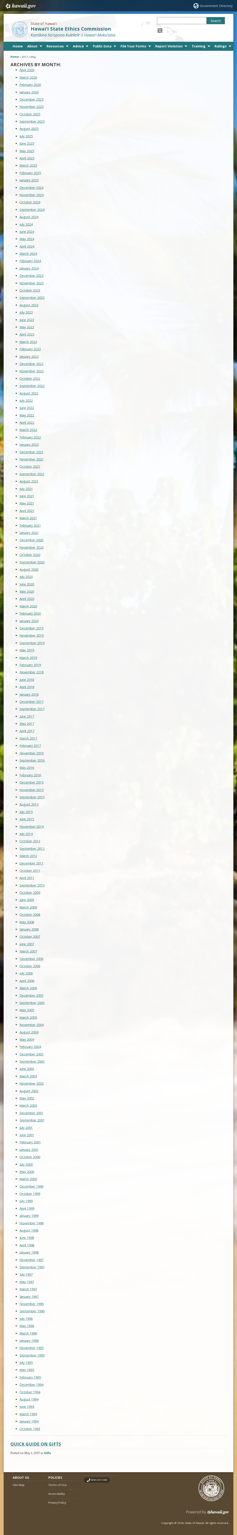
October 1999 (30, 1193)
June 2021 (27, 496)
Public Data (102, 46)
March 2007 (28, 951)
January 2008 (29, 929)
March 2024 (28, 253)
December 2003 (31, 1054)
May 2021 (27, 503)
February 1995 (30, 1377)
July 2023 (26, 312)
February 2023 (30, 349)
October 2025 (30, 114)
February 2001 (30, 1142)
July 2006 (26, 973)
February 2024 (30, 261)
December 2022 (31, 364)
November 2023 (32, 283)
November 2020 (32, 547)
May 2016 (27, 767)
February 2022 (30, 437)
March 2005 (28, 1017)
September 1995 (32, 1355)
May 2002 (27, 1098)
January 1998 (29, 1252)
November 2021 (32, 459)
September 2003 (32, 1061)
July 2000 (26, 1164)
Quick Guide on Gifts (35, 1444)
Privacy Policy (57, 1503)
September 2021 (32, 474)
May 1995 (27, 1370)
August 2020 (29, 569)
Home (18, 46)
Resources (55, 46)
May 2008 (27, 922)
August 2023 (29, 305)
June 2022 (27, 408)
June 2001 (27, 1135)
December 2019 (31, 628)
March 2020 (28, 606)
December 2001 (31, 1113)
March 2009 (28, 907)
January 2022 (29, 444)
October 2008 (30, 914)
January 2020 (29, 621)
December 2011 (31, 863)
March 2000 (28, 1179)
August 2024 (29, 217)
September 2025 (32, 121)
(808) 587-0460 (99, 1479)
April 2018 (27, 687)
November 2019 (32, 635)
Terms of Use (57, 1485)
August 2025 (29, 129)
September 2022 (32, 386)
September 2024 (32, 209)
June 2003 (27, 1069)
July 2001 (26, 1128)
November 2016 (32, 753)
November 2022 (32, 371)
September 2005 (32, 1003)
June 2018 (27, 679)
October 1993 (30, 1429)
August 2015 (29, 804)
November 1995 (32, 1348)
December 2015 (31, 782)
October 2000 (30, 1157)
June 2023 (27, 320)
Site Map (19, 1485)
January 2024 (29, 268)
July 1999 (26, 1201)
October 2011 (30, 870)
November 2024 (32, 195)
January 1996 (29, 1340)
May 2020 (27, 591)
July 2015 (26, 812)
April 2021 (27, 511)
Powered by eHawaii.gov (207, 1514)
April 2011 (27, 878)
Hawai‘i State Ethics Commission (71, 29)
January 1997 (29, 1296)
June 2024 (27, 231)
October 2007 (30, 936)
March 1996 (28, 1333)
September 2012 (32, 848)
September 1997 (32, 1267)
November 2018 (32, 672)
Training (198, 46)
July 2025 (26, 136)
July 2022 (26, 400)
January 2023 (29, 356)
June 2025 (27, 143)
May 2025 (27, 151)
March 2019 (28, 657)
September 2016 (32, 760)
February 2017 (30, 745)
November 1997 (32, 1260)
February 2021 (30, 525)
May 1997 (27, 1282)
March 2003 (28, 1076)
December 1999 (31, 1186)
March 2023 (28, 342)
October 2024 (30, 202)
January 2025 (29, 180)
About (32, 46)
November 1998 (32, 1223)
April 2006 (27, 981)
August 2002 (29, 1091)
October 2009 (30, 892)
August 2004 (29, 1032)
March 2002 (28, 1105)
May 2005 (27, 1010)
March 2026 (28, 77)
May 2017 (27, 723)
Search (215, 21)
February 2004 (30, 1047)
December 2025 (31, 99)
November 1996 (32, 1304)
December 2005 (31, 995)
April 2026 (27, 70)
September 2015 (32, 797)
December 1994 (31, 1384)
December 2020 (31, 540)
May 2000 (27, 1172)
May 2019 (27, 650)
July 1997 (26, 1274)
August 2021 (29, 481)
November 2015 (32, 790)
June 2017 (27, 716)
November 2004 (32, 1025)
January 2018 (29, 694)
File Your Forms (133, 46)
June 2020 (27, 584)
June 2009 (27, 900)
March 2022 (28, 430)
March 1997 (28, 1289)
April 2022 (27, 422)
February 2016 (30, 775)
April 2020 (27, 599)
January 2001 (29, 1150)
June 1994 (27, 1406)
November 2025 (32, 107)
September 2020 (32, 562)
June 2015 (27, 819)
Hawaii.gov (20, 6)
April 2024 (27, 246)
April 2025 (27, 158)
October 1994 (30, 1392)
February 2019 (30, 665)
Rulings (221, 46)
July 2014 (26, 834)
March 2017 (28, 738)
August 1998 (29, 1230)
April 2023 (27, 334)
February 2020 (30, 613)
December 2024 (31, 187)
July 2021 (26, 489)
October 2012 (30, 841)
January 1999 (29, 1215)
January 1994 (29, 1421)
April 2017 (27, 731)
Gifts (47, 1453)
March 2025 (28, 165)
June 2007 (27, 944)
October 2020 (30, 555)
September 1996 (32, 1311)
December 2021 (31, 452)
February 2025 (30, 173)
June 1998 (27, 1237)
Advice (78, 46)
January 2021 (29, 533)
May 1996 (27, 1326)
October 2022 (30, 378)
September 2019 (32, 643)
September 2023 (32, 297)
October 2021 (30, 466)
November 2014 (32, 826)
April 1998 (27, 1245)
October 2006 (30, 966)
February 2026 (30, 85)
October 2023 (30, 290)
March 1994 (28, 1414)
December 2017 (31, 701)
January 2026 (29, 92)
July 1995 (26, 1362)
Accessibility (56, 1494)
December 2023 (31, 275)
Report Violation (169, 46)
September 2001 (32, 1120)
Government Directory (216, 6)
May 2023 (27, 327)
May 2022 (27, 415)
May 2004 (27, 1039)
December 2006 (31, 959)
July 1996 (26, 1318)
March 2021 (28, 518)
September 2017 (32, 709)
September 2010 (32, 885)
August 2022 (29, 393)
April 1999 (27, 1208)
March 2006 (28, 988)
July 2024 (26, 224)
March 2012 (28, 856)
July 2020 (26, 577)
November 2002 (32, 1083)
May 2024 (27, 239)
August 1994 (29, 1399)
